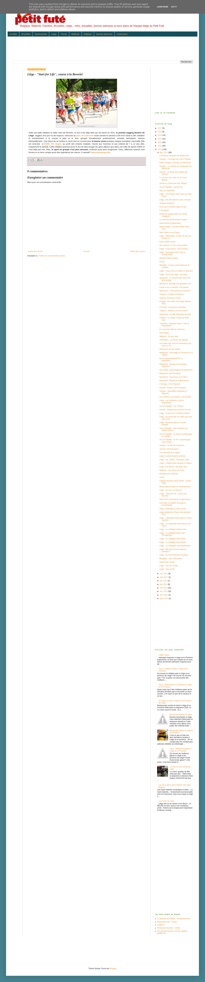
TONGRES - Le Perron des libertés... (174, 340)
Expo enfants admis (167, 242)
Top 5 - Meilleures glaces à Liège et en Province (180, 750)
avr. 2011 (164, 591)
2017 (160, 128)
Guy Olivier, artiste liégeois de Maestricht (175, 370)
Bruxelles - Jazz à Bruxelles (170, 559)
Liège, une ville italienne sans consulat (175, 200)
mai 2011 (164, 588)
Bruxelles (26, 34)
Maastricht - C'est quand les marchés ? (175, 291)
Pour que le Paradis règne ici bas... (173, 207)
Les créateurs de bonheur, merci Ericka (175, 397)
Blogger (113, 968)
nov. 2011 (164, 574)
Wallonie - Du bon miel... (169, 336)
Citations (160, 925)
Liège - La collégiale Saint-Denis (172, 539)
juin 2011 (164, 584)
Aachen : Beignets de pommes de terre (175, 410)
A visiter (13, 34)
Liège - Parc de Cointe (168, 566)
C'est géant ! (164, 210)
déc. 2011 (164, 152)
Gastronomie (41, 34)
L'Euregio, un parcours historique (172, 307)
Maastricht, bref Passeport (170, 373)
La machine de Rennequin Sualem (173, 220)
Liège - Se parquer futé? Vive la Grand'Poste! (172, 253)
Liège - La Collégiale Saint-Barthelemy (175, 546)
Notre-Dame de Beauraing (170, 223)
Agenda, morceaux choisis (170, 298)
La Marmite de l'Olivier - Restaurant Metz (173, 919)
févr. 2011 (164, 595)
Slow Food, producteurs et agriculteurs (175, 499)
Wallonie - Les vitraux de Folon (171, 470)
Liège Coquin (164, 655)
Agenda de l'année (167, 562)
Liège (53, 34)
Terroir (64, 34)
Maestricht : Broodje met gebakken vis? (175, 284)
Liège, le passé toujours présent (172, 456)
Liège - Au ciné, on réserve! (170, 490)
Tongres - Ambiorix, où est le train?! (173, 311)
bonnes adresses (104, 34)
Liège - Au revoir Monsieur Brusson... (174, 555)
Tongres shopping (166, 203)
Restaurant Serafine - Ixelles (168, 928)
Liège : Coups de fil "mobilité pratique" (174, 413)
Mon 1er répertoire (166, 190)
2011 (160, 149)
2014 (160, 139)
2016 (160, 132)
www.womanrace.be (100, 152)
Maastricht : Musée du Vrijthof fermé (174, 380)
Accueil (86, 251)
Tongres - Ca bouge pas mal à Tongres (175, 159)
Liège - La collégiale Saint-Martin (172, 542)
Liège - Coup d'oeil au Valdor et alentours (176, 271)
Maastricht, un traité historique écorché (175, 314)
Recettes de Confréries (168, 474)
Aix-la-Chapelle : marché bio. (171, 187)
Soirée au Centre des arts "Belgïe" (173, 183)
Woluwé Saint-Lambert (168, 258)
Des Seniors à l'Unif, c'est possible (173, 245)
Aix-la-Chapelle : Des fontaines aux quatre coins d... (173, 429)
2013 (160, 142)
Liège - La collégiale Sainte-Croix (172, 529)
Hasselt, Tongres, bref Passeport (172, 388)
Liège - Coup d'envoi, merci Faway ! (173, 249)
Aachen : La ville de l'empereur (171, 445)
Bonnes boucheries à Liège (181, 714)
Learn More (162, 7)
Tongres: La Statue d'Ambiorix (171, 294)
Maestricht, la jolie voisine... (170, 349)
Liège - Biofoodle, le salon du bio (172, 509)
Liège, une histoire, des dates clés (173, 467)
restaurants (122, 34)
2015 (160, 135)
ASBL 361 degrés (53, 144)
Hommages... (164, 333)
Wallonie (75, 34)
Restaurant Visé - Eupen (167, 922)
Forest (162, 262)
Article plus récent (35, 251)
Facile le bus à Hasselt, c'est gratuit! (174, 287)
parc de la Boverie (85, 135)
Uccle (161, 477)
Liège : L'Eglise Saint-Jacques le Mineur (175, 463)
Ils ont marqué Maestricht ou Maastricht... (170, 359)
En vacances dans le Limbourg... (172, 329)
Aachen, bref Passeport (168, 449)
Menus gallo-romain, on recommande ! (175, 487)
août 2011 (164, 577)
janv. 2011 (164, 598)
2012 (160, 146)
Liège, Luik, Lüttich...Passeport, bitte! (174, 460)
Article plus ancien (137, 251)
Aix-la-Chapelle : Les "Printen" (171, 406)
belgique (88, 34)
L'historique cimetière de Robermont (174, 156)
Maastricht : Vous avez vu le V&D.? (173, 377)
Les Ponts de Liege (166, 801)
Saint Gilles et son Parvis (169, 232)
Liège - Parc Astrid (166, 569)
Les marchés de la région (169, 452)
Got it (174, 7)
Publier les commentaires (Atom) (52, 256)
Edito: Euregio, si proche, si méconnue (175, 163)
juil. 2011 (164, 581)
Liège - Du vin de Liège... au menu (173, 274)
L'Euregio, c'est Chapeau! (169, 384)
